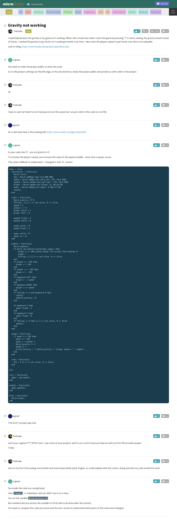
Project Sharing (53, 12)
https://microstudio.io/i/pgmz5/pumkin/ (67, 132)
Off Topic (68, 12)
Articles (132, 12)
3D (107, 12)
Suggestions (90, 12)
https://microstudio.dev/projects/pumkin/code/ (45, 46)
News (78, 12)
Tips (100, 12)
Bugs (28, 12)
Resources (155, 12)
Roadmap (143, 12)
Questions (38, 12)
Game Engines (119, 12)
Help (9, 12)
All (21, 12)
